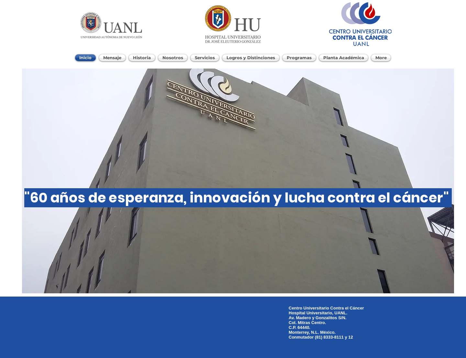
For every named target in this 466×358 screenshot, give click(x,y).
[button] (238, 181)
